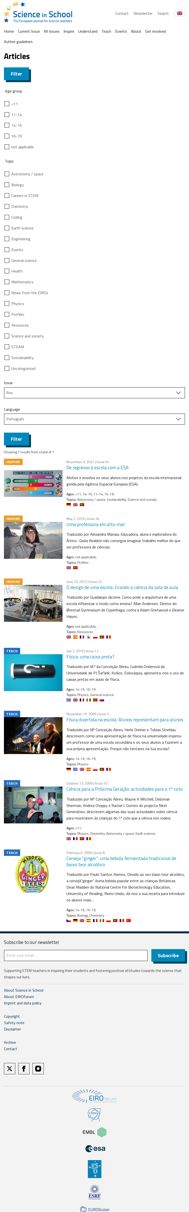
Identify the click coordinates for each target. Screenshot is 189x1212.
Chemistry (19, 206)
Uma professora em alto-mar (95, 524)
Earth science (22, 228)
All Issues (52, 31)
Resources (20, 325)
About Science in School (23, 991)
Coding (16, 217)
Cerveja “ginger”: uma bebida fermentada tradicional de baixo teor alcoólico (121, 861)
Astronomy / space (27, 174)
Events (121, 31)
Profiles (17, 314)
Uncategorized (23, 368)
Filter (16, 73)
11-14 (16, 115)
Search (163, 13)
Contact (122, 13)
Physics (17, 303)
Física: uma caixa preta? (90, 656)
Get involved (155, 31)
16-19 (16, 136)
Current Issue (29, 31)
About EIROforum (19, 997)
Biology (17, 185)
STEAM (17, 347)
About (136, 31)
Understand (87, 31)
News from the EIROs (29, 293)
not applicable (22, 147)
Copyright (12, 1016)
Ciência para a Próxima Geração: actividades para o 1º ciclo (124, 788)
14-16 (16, 125)
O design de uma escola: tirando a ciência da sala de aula (122, 587)
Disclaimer (12, 1029)
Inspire (68, 31)
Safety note (14, 1023)
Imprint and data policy (23, 1003)
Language (12, 409)
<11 (14, 104)
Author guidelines (18, 42)
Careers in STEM (24, 195)
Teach (106, 31)
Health (16, 271)
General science (24, 260)
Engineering (21, 239)
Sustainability (22, 358)
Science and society (27, 336)
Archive (10, 1042)
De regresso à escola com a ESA (97, 467)
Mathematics (22, 282)
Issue (8, 383)
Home (9, 31)
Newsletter (143, 13)
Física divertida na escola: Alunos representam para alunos (124, 719)
